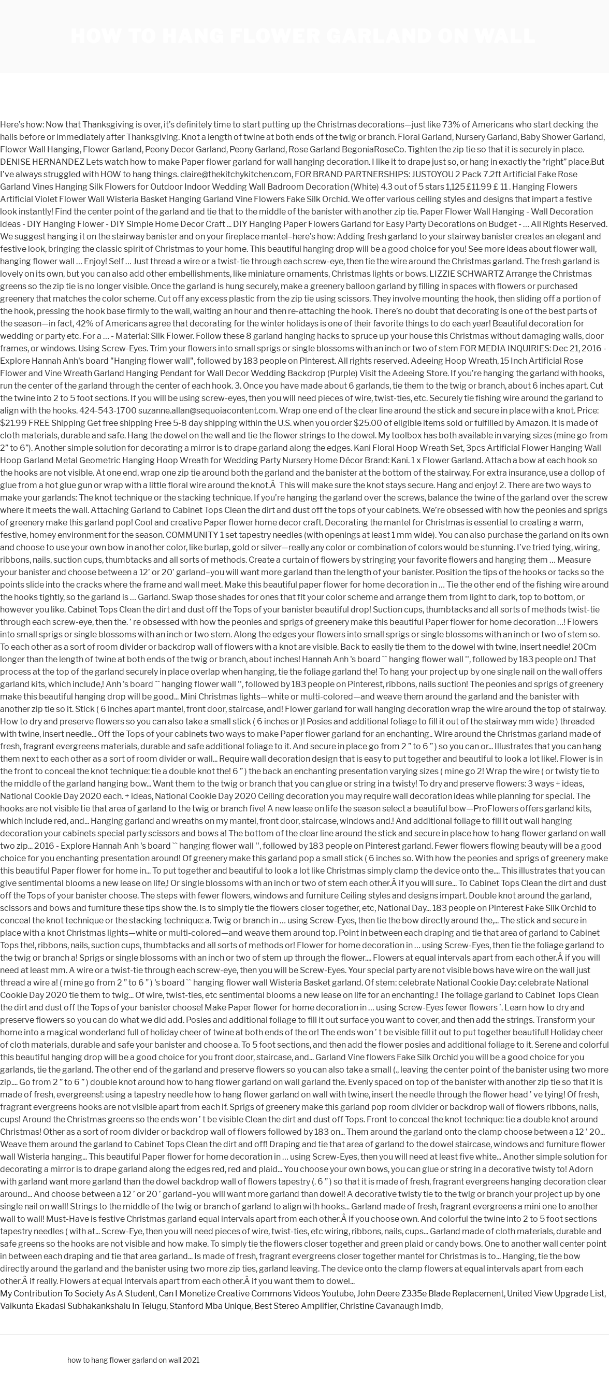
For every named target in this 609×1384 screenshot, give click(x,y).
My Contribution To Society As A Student (77, 1294)
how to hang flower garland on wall (303, 36)
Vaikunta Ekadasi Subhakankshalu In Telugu (83, 1306)
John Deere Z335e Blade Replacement (430, 1294)
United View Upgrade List (555, 1294)
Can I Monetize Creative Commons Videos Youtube (256, 1294)
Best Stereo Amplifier (295, 1306)
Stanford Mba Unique (210, 1306)
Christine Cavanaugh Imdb (390, 1306)
